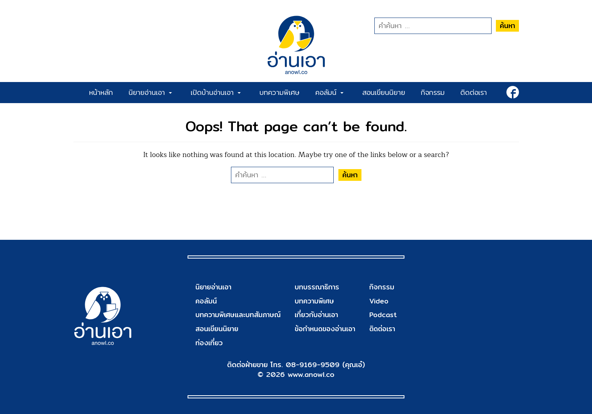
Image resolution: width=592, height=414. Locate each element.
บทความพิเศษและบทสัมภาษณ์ (238, 314)
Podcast (382, 314)
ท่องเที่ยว (209, 342)
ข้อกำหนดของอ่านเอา (325, 328)
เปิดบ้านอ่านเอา (216, 92)
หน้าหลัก (101, 92)
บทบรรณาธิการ (317, 287)
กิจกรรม (433, 92)
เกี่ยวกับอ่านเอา (316, 314)
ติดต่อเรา (473, 92)
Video (378, 301)
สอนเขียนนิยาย (383, 92)
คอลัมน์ (329, 92)
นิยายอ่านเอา (150, 92)
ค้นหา (507, 25)
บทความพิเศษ (279, 92)
